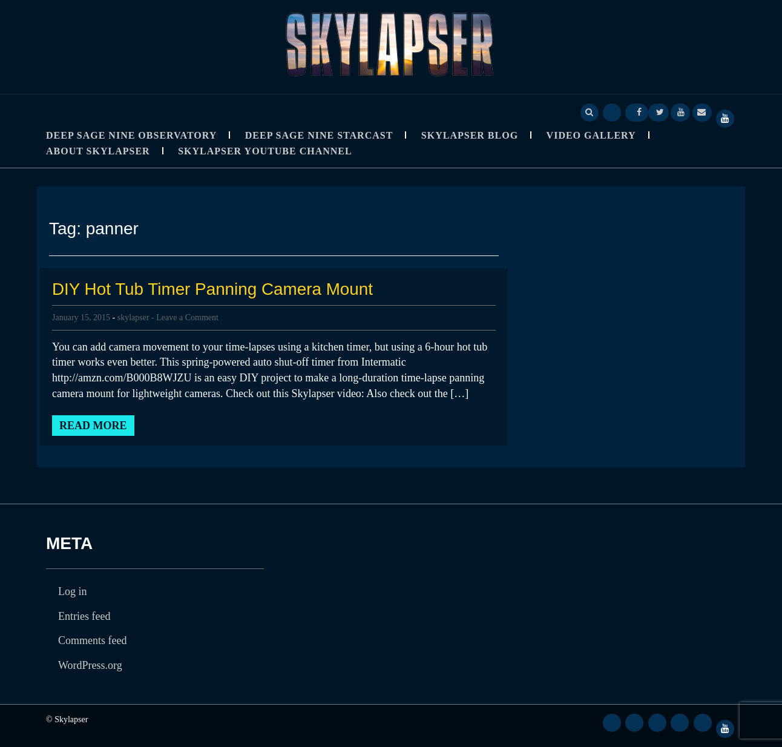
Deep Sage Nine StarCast (319, 135)
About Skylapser (98, 151)
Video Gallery (591, 135)
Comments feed (92, 640)
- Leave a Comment (184, 317)
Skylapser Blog (469, 135)
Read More (93, 426)
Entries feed (84, 616)
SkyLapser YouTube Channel (265, 151)
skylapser (133, 317)
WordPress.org (90, 665)
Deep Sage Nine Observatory (131, 135)
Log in (72, 591)
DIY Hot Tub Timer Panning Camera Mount (213, 289)
